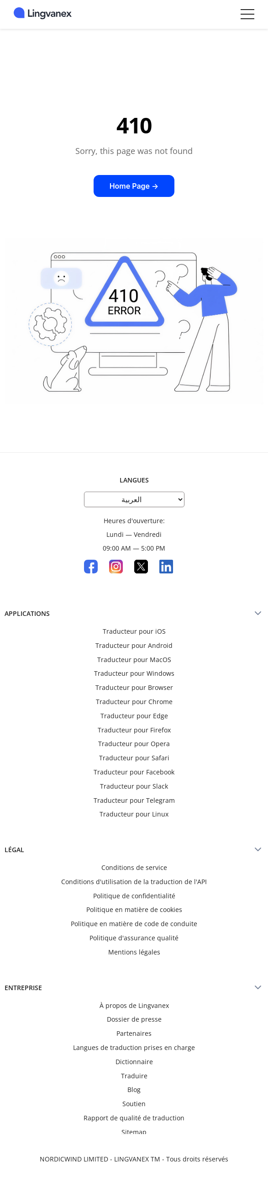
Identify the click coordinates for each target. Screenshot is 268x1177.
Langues (134, 480)
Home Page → (134, 186)
